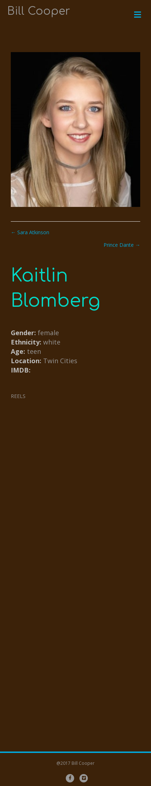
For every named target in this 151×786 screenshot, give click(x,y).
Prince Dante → (122, 244)
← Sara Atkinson (30, 232)
